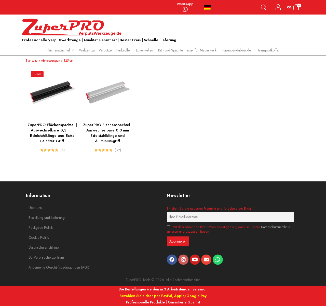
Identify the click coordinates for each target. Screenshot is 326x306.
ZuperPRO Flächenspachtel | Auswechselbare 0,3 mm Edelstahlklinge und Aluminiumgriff (107, 133)
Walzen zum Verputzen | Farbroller (105, 50)
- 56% (37, 74)
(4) (63, 150)
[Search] (264, 7)
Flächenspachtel (58, 50)
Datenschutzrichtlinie (40, 247)
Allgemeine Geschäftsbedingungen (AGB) (40, 267)
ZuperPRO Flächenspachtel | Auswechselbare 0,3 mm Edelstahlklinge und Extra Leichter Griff (52, 133)
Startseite (31, 60)
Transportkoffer (268, 50)
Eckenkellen (144, 50)
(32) (118, 150)
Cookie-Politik (39, 237)
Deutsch (207, 7)
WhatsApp (185, 3)
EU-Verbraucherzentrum (40, 257)
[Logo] (73, 27)
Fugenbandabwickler (237, 50)
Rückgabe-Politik (40, 227)
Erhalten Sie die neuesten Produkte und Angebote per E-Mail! (210, 208)
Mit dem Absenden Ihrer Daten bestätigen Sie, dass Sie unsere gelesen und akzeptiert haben (228, 229)
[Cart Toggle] (293, 7)
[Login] (278, 7)
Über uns (35, 207)
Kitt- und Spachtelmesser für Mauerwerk (187, 50)
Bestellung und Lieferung (40, 217)
